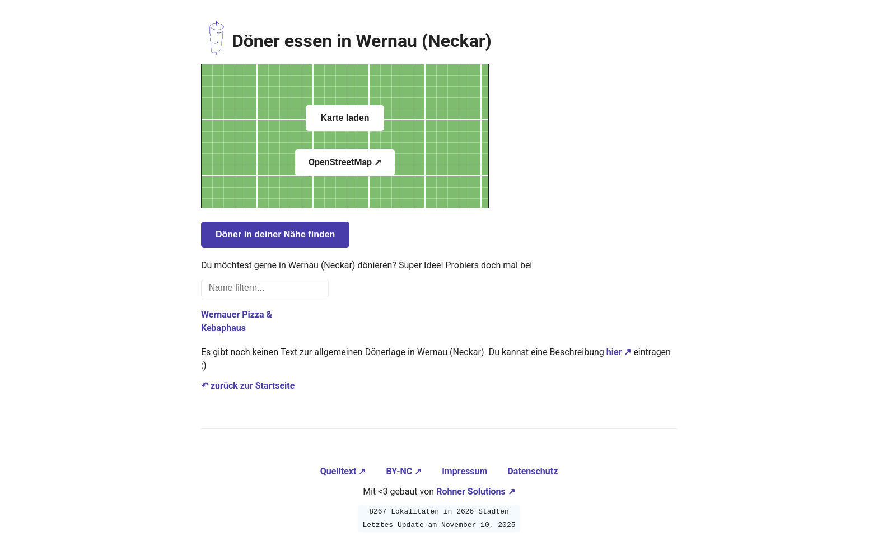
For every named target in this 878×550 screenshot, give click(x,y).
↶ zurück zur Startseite (248, 385)
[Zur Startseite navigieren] (216, 41)
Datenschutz (532, 471)
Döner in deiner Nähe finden (275, 234)
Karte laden (344, 118)
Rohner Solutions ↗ (475, 491)
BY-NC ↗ (405, 471)
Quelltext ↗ (344, 471)
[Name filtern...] (265, 288)
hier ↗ (619, 352)
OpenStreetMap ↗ (345, 162)
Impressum (465, 471)
